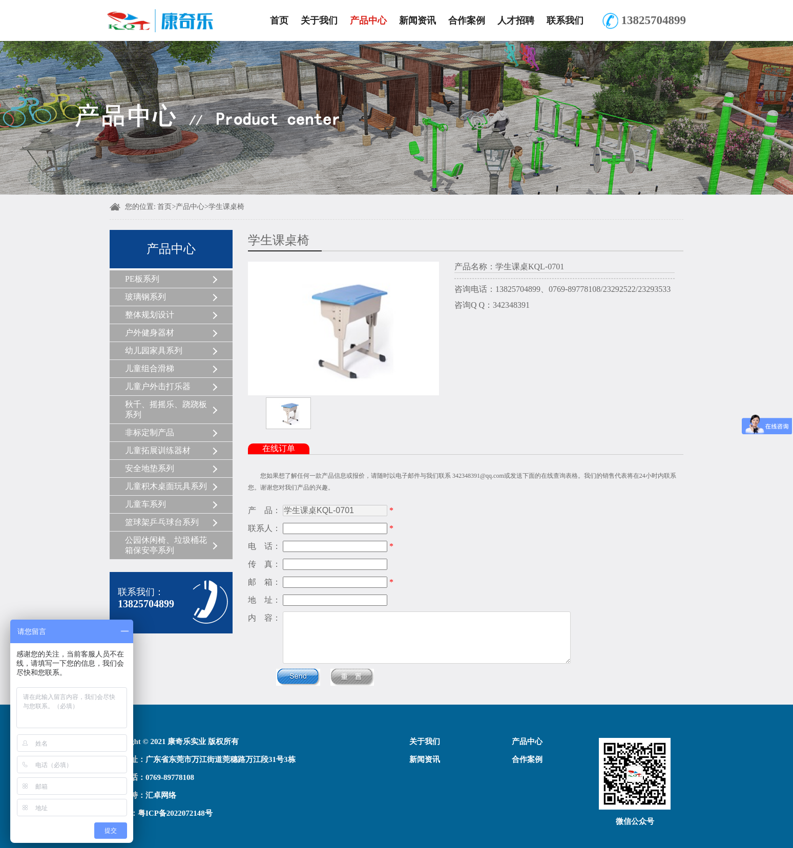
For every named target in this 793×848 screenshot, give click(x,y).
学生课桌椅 (226, 206)
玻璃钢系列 (145, 296)
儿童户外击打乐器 (158, 386)
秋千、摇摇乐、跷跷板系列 (166, 409)
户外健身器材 (149, 332)
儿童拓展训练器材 (158, 450)
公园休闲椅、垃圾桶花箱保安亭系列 (166, 545)
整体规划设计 (149, 314)
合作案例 (466, 20)
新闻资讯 (417, 20)
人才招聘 (515, 20)
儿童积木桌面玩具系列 (166, 486)
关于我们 (319, 20)
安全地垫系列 (149, 468)
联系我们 (565, 20)
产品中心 (368, 20)
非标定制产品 (149, 432)
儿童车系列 (145, 504)
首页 (279, 20)
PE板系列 (142, 278)
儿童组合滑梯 (149, 368)
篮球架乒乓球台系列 (162, 522)
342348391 (511, 305)
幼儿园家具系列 (153, 350)
